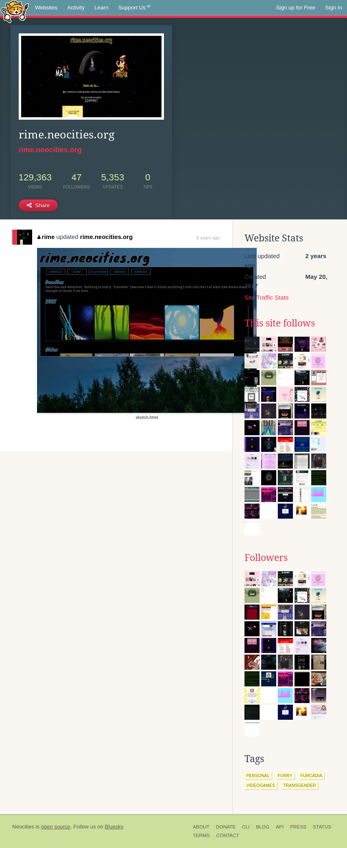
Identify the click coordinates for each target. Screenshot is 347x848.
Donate (226, 827)
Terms (201, 835)
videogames (261, 785)
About (201, 827)
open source (55, 827)
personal (258, 775)
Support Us (134, 7)
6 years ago (208, 237)
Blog (262, 827)
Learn (101, 7)
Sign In (333, 7)
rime (46, 236)
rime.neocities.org (50, 150)
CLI (245, 827)
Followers (266, 557)
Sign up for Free (295, 7)
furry (285, 775)
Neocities (23, 827)
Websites (46, 7)
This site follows (279, 323)
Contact (227, 835)
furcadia (312, 775)
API (280, 827)
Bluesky (114, 827)
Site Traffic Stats (266, 297)
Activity (76, 7)
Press (298, 827)
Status (322, 827)
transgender (299, 785)
